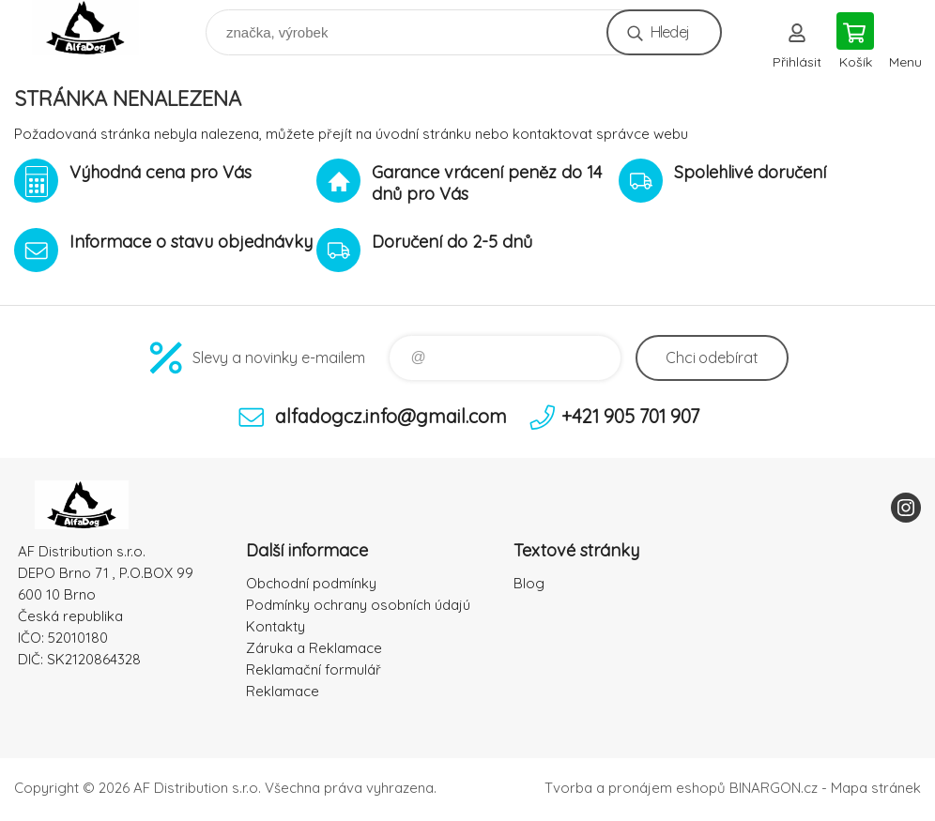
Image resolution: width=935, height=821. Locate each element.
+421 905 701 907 (630, 416)
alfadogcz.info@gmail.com (391, 416)
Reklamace (282, 691)
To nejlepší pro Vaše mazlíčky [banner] (97, 27)
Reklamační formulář (313, 669)
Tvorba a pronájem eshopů (635, 788)
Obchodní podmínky (311, 583)
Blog (528, 583)
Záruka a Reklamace (314, 648)
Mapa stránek (876, 788)
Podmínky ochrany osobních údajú (358, 605)
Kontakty (275, 626)
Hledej (670, 32)
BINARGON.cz (773, 788)
